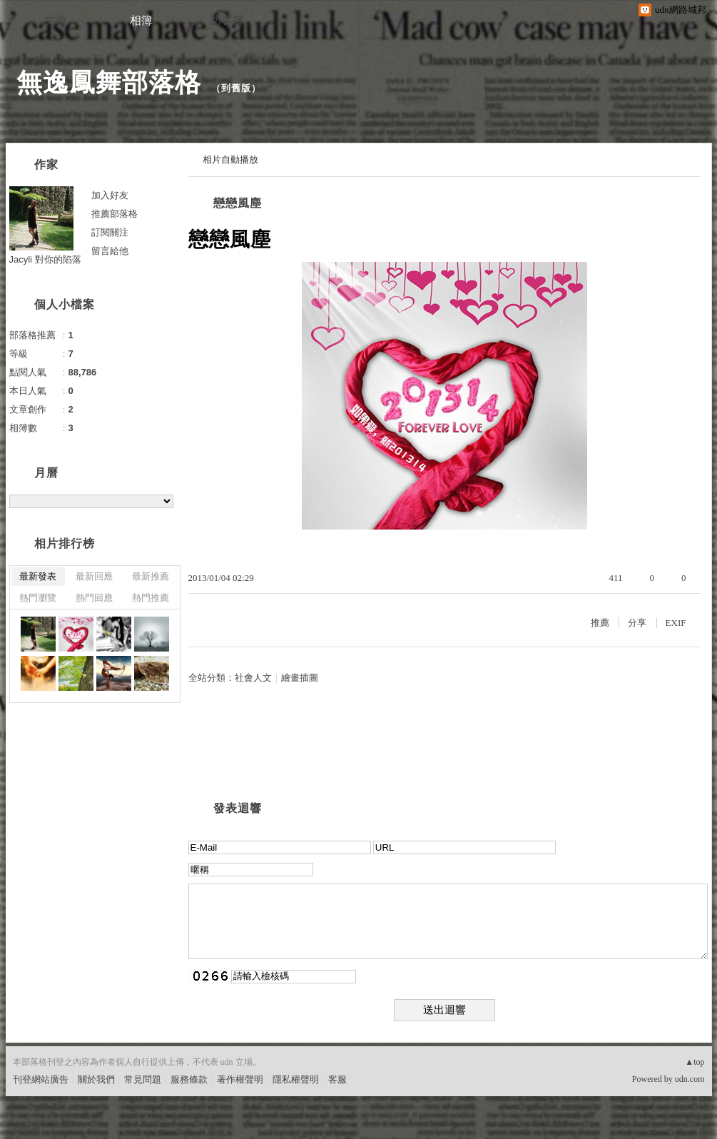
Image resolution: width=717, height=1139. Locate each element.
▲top (694, 1062)
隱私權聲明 (296, 1079)
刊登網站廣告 (40, 1079)
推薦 (600, 622)
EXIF (676, 622)
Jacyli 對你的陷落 (45, 259)
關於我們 (96, 1079)
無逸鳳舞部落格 (108, 82)
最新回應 (94, 576)
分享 (637, 622)
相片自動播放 (230, 159)
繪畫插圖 (299, 677)
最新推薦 (150, 576)
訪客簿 (227, 20)
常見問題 (142, 1079)
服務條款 (189, 1079)
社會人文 (253, 677)
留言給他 (109, 250)
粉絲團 (27, 1128)
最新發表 (37, 576)
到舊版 (236, 88)
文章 (55, 20)
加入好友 (109, 195)
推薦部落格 (114, 213)
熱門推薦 (150, 597)
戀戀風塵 (237, 203)
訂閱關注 (109, 232)
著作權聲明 (240, 1079)
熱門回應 (94, 597)
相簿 (141, 20)
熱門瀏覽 (37, 597)
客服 (337, 1079)
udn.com (690, 1079)
